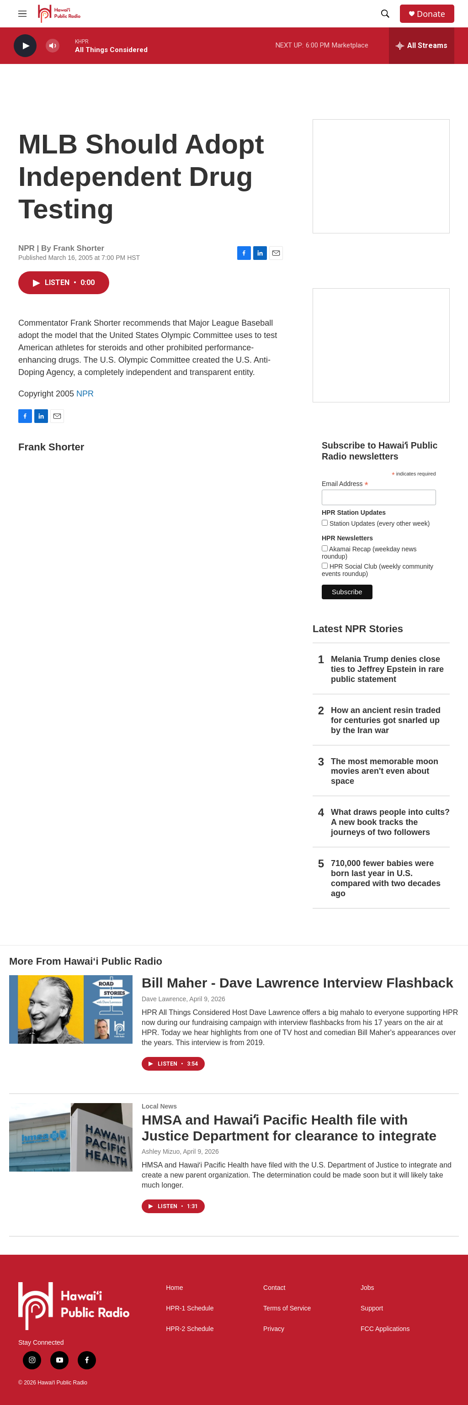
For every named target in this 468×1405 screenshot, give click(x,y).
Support (372, 1308)
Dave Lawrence (164, 999)
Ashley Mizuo (161, 1151)
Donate (431, 14)
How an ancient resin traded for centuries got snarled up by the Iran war (386, 720)
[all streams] (421, 45)
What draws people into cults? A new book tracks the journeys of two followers (390, 822)
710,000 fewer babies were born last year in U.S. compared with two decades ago (386, 878)
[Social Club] (381, 345)
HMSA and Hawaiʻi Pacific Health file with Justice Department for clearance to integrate (289, 1127)
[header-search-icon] (385, 14)
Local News (159, 1106)
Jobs (367, 1287)
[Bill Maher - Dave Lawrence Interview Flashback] (71, 1009)
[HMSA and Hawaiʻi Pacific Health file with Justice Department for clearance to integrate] (71, 1137)
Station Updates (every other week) (379, 523)
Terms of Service (287, 1308)
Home (174, 1287)
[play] (25, 46)
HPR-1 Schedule (189, 1308)
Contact (274, 1287)
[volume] (52, 46)
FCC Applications (385, 1329)
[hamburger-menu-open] (22, 14)
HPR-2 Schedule (189, 1329)
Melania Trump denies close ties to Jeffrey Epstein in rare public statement (387, 669)
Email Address (345, 484)
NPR (85, 393)
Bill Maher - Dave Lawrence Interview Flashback (297, 982)
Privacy (273, 1329)
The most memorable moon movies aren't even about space (384, 771)
